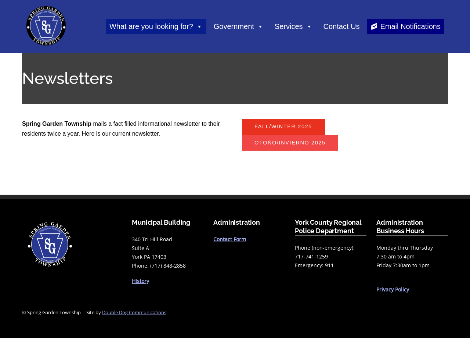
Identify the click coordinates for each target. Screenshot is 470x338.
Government (239, 26)
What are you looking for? (156, 26)
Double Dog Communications (134, 312)
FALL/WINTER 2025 (283, 126)
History (140, 281)
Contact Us (341, 26)
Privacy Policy (392, 289)
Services (293, 26)
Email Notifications (410, 26)
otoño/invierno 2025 (290, 143)
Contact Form (229, 239)
